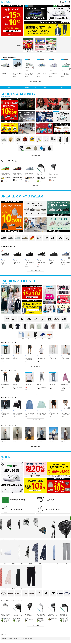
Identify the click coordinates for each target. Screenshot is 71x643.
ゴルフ (61, 87)
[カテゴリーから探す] (50, 2)
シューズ (26, 87)
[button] (70, 69)
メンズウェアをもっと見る (35, 366)
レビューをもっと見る (35, 185)
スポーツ (8, 87)
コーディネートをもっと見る (35, 446)
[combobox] (35, 2)
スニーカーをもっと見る (35, 270)
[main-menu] (69, 2)
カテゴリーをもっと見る (35, 155)
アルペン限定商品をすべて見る (35, 81)
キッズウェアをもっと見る (35, 419)
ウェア (44, 87)
